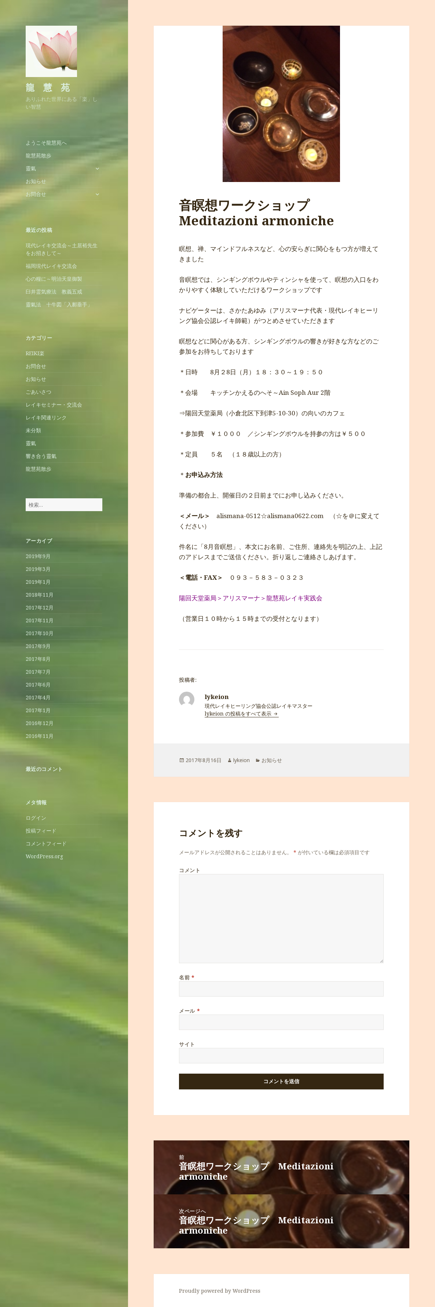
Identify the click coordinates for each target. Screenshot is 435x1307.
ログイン (36, 817)
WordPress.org (44, 856)
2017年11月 (40, 620)
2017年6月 (38, 684)
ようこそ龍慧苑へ (46, 142)
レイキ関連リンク (46, 417)
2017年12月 (40, 607)
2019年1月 (38, 581)
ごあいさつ (38, 391)
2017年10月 (40, 633)
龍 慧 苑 (48, 87)
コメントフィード (46, 843)
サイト (187, 1044)
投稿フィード (41, 830)
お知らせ (36, 181)
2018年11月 (40, 594)
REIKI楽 (35, 353)
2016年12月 (40, 723)
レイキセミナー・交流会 (54, 404)
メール (189, 1010)
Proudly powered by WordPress (219, 1290)
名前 (186, 977)
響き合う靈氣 (41, 455)
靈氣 (31, 168)
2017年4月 (38, 697)
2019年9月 (38, 556)
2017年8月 (38, 658)
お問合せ (36, 193)
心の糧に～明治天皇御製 (54, 278)
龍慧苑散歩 (38, 155)
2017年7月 (38, 671)
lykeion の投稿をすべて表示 (239, 713)
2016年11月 (40, 735)
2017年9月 (38, 645)
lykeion (241, 760)
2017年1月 (38, 710)
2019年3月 (38, 568)
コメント (189, 870)
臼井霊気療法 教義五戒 (54, 291)
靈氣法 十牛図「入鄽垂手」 (59, 304)
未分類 (33, 430)
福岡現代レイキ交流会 (51, 265)
